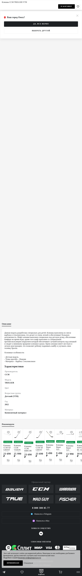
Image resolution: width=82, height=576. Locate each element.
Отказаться (28, 563)
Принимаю (13, 563)
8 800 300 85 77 (41, 508)
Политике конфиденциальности (29, 558)
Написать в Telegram (41, 514)
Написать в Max (41, 521)
